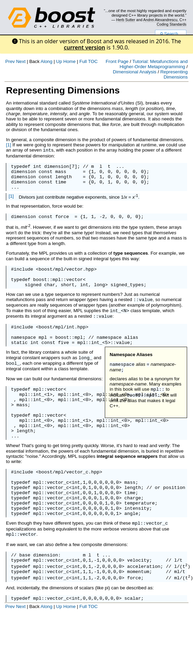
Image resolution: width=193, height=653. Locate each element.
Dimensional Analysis (134, 71)
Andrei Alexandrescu (160, 20)
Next (20, 61)
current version (84, 47)
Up (59, 61)
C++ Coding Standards (171, 22)
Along (46, 61)
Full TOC (88, 61)
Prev (10, 61)
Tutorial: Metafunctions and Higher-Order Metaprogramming (154, 64)
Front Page (117, 61)
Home (69, 61)
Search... (171, 33)
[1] (8, 144)
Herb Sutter (125, 20)
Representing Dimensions (173, 74)
